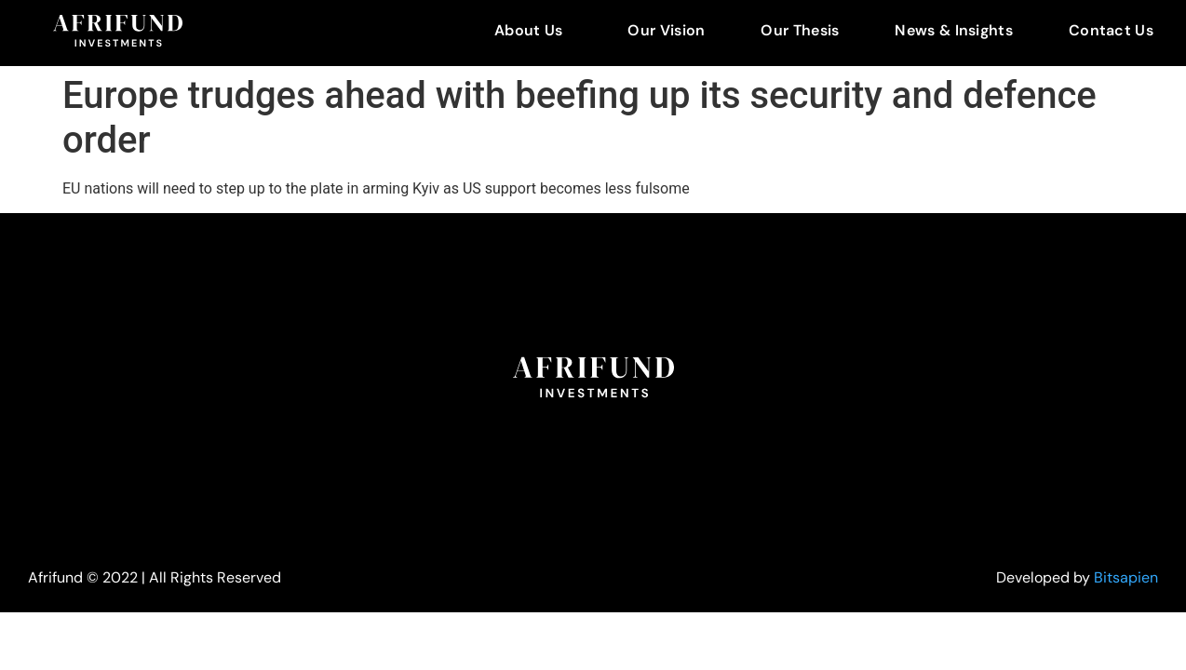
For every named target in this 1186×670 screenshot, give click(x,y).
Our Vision (666, 30)
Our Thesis (800, 30)
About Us (528, 30)
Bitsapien (1126, 577)
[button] (533, 30)
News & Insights (954, 30)
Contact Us (1111, 30)
